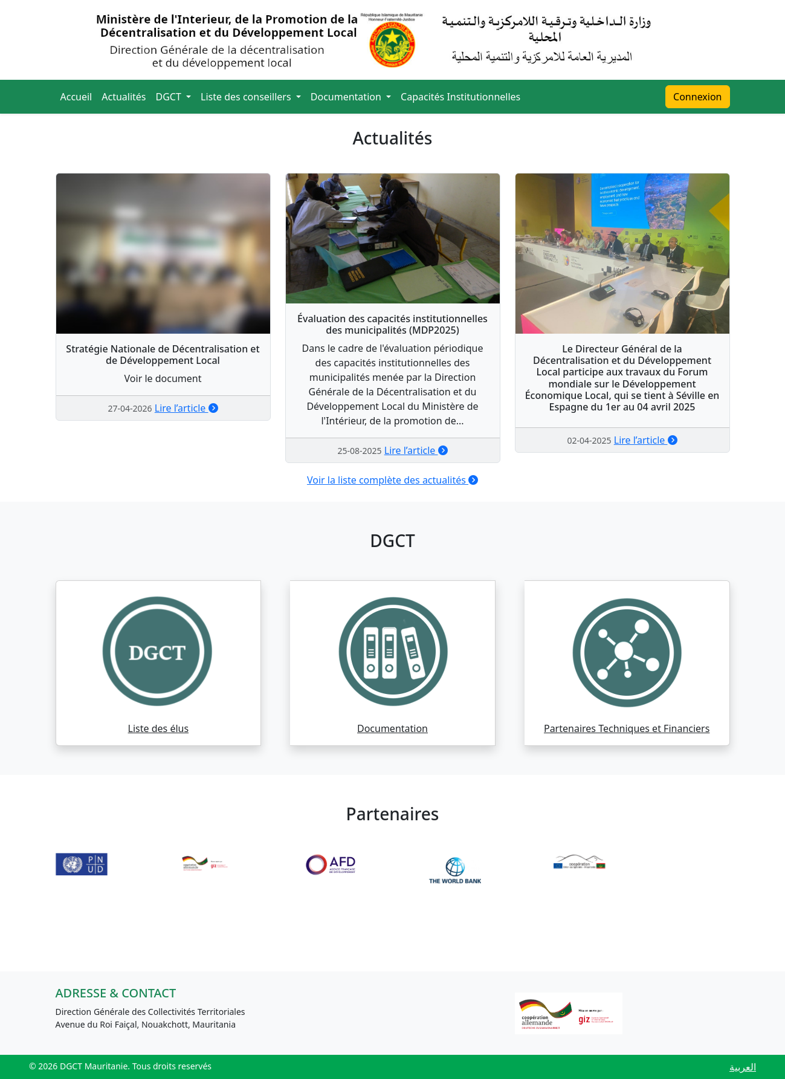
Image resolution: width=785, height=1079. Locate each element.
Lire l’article (186, 408)
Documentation (347, 96)
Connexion (697, 96)
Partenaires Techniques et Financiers (626, 728)
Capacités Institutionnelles (460, 96)
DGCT (170, 96)
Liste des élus (158, 728)
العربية (742, 1067)
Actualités (124, 96)
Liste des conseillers (247, 96)
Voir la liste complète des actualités (392, 480)
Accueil (76, 96)
